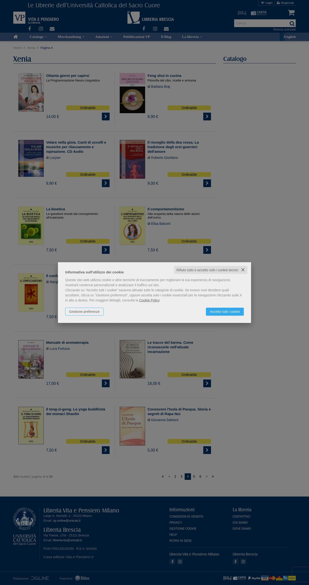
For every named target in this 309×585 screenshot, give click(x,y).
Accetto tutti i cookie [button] (225, 311)
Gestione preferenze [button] (84, 311)
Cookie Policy (149, 300)
